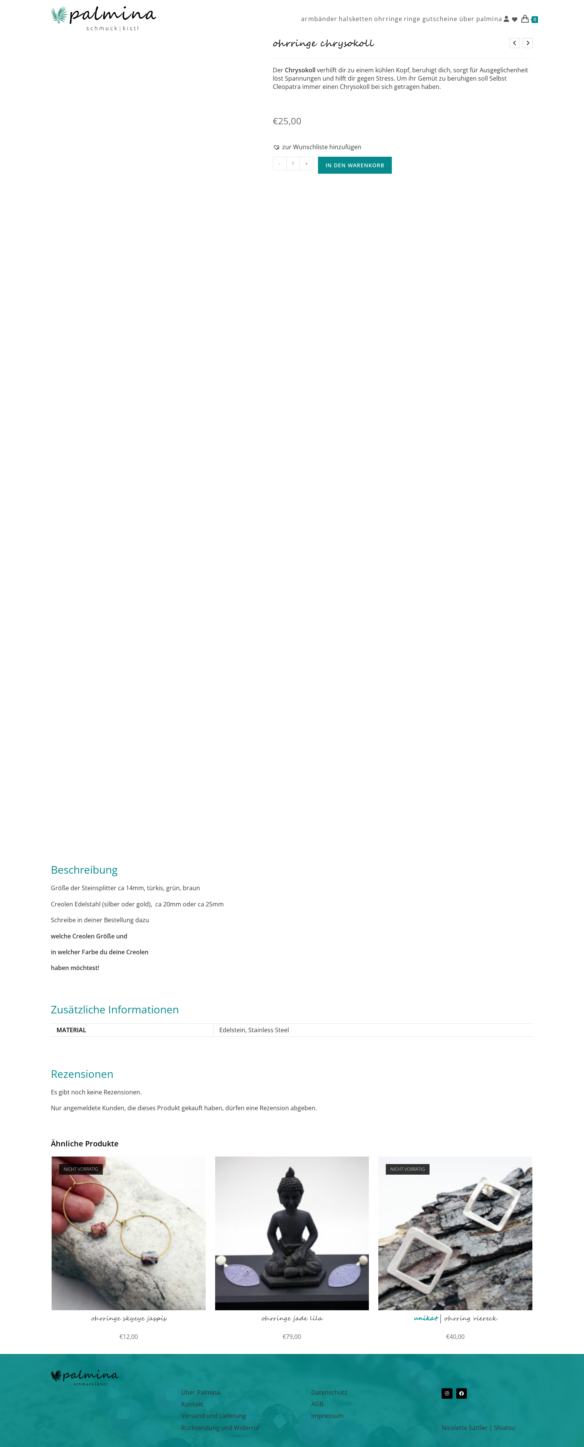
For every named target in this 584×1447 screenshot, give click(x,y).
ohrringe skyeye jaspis (129, 1319)
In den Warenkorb (355, 165)
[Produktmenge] (293, 163)
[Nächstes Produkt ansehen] (528, 43)
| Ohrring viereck (455, 1319)
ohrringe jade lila (292, 1319)
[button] (317, 147)
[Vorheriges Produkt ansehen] (514, 43)
